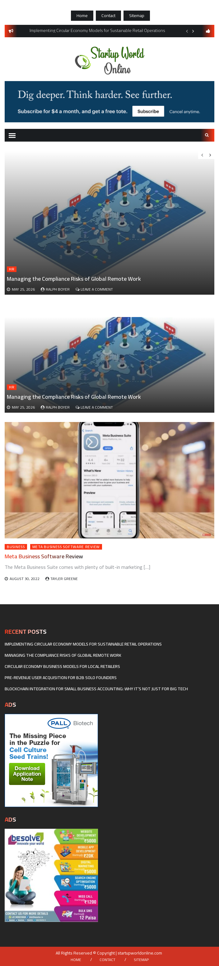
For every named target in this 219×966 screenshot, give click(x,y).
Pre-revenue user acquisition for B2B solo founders (61, 677)
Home (82, 15)
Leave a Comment (97, 407)
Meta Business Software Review (66, 547)
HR (11, 387)
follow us (208, 31)
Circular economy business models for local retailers (62, 666)
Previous (187, 31)
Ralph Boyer (58, 407)
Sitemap (136, 15)
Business (16, 547)
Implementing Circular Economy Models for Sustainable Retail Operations (83, 644)
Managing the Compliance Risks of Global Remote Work (74, 397)
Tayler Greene (64, 578)
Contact (108, 15)
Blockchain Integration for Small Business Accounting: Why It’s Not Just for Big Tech (96, 689)
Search (207, 135)
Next (193, 31)
